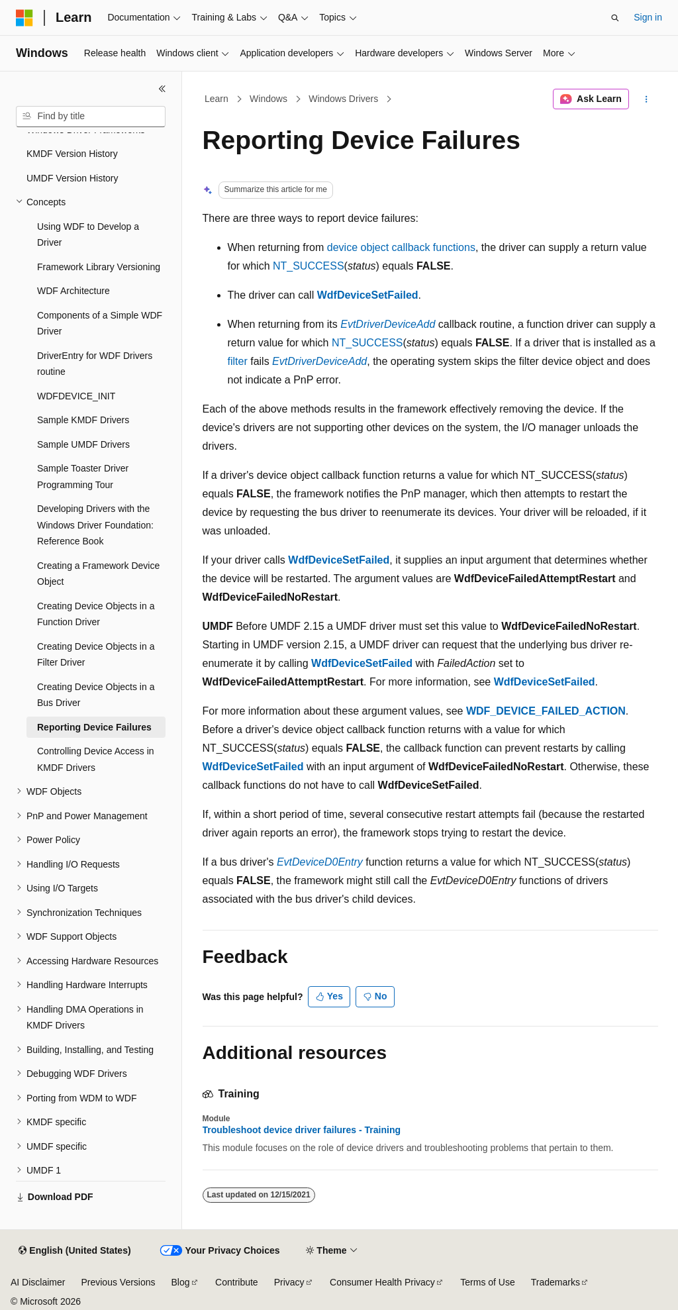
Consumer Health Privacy (382, 1282)
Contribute (236, 1282)
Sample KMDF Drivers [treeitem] (83, 420)
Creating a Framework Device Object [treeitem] (98, 573)
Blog (180, 1282)
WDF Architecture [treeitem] (73, 290)
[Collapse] (162, 89)
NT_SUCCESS (308, 266)
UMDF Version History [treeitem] (72, 178)
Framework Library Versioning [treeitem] (98, 267)
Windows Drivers (343, 98)
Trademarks (555, 1282)
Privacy (289, 1282)
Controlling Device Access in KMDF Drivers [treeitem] (95, 759)
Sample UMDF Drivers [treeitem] (83, 444)
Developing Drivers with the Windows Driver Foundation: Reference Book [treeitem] (95, 524)
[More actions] (645, 99)
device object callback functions (401, 247)
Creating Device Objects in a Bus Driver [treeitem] (95, 695)
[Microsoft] (24, 17)
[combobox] (91, 116)
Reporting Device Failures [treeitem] (94, 727)
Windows (268, 98)
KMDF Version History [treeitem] (72, 153)
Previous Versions (118, 1282)
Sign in (648, 17)
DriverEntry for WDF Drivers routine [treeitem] (94, 364)
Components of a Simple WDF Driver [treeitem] (99, 323)
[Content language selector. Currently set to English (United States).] (74, 1251)
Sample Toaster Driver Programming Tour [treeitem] (82, 476)
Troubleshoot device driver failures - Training (302, 1130)
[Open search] (615, 18)
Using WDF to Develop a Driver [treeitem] (88, 234)
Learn (216, 98)
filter (238, 361)
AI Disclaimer (38, 1282)
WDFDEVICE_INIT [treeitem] (76, 396)
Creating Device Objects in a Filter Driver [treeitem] (95, 654)
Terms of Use (487, 1282)
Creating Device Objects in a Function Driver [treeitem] (95, 614)
